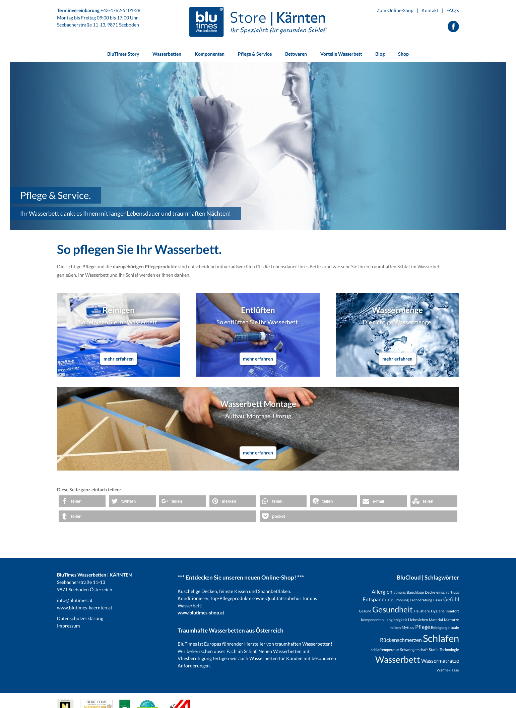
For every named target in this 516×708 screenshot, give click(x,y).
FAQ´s (452, 10)
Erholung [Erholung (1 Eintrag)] (401, 600)
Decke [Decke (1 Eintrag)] (430, 592)
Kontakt (430, 10)
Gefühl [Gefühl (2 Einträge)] (451, 599)
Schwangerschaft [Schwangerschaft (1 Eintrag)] (414, 649)
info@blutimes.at (74, 600)
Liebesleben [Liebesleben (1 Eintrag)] (418, 619)
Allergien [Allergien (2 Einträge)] (382, 591)
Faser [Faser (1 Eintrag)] (437, 600)
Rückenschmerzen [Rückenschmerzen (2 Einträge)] (401, 640)
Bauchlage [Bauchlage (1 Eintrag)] (415, 592)
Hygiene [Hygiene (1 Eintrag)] (438, 611)
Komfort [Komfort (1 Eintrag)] (452, 611)
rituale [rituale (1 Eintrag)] (453, 627)
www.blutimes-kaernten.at (84, 607)
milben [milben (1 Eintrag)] (395, 627)
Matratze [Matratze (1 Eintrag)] (451, 619)
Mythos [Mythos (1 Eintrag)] (408, 627)
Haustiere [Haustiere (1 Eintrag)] (422, 611)
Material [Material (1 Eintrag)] (436, 619)
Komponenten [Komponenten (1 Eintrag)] (372, 619)
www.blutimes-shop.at (201, 612)
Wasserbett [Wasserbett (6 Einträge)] (397, 659)
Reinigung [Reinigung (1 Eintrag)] (439, 627)
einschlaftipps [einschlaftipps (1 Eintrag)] (447, 592)
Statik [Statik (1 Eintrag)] (434, 649)
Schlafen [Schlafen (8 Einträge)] (441, 638)
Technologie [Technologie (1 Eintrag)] (449, 649)
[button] (82, 501)
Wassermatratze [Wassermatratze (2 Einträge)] (440, 660)
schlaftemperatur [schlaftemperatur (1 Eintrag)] (385, 649)
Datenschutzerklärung (80, 618)
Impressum (68, 626)
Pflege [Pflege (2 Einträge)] (422, 626)
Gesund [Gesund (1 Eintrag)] (365, 611)
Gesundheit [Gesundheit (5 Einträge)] (392, 609)
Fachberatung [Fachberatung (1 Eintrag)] (421, 600)
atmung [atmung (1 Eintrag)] (399, 592)
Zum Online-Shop (395, 10)
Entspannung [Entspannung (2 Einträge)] (378, 599)
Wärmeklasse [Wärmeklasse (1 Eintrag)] (448, 670)
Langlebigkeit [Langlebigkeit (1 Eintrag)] (396, 619)
